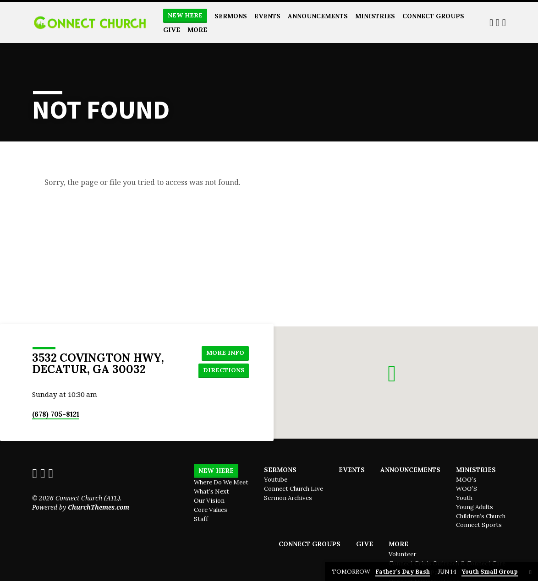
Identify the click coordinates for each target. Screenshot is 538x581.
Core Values (210, 510)
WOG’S (466, 489)
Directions (223, 370)
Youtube (275, 479)
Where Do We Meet (221, 482)
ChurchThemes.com (98, 507)
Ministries (375, 16)
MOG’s (466, 479)
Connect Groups (433, 16)
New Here (185, 15)
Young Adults (474, 507)
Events (267, 16)
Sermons (230, 16)
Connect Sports (479, 525)
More (197, 30)
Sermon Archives (288, 498)
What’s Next (211, 491)
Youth (464, 498)
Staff (201, 519)
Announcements (318, 16)
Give (171, 30)
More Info (224, 352)
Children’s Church (480, 516)
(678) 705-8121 (55, 414)
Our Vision (209, 501)
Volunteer (402, 554)
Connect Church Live (293, 489)
